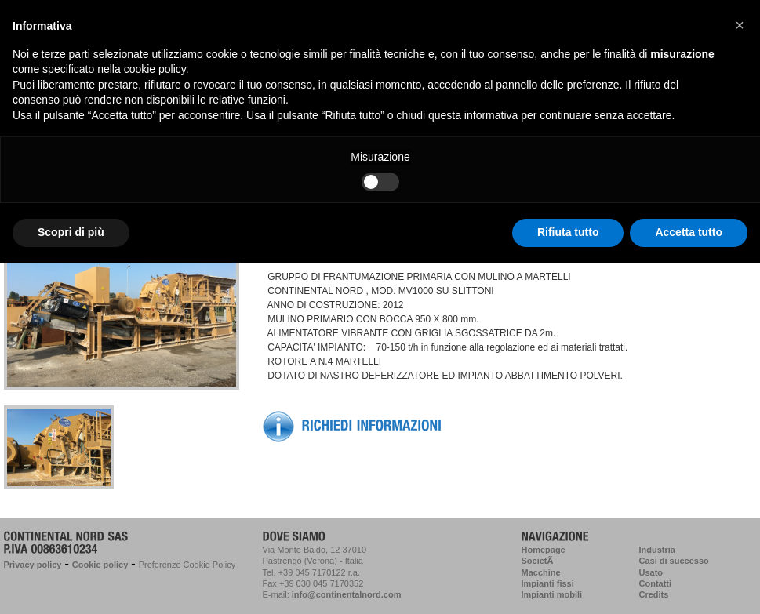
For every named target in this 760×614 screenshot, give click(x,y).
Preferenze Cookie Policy (187, 564)
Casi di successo (674, 560)
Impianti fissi (548, 583)
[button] (739, 25)
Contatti (655, 583)
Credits (654, 594)
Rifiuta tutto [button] (568, 232)
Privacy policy (33, 564)
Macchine (541, 572)
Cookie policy (100, 564)
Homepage (543, 549)
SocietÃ (539, 560)
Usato (651, 572)
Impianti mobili (552, 594)
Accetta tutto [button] (688, 232)
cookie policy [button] (155, 69)
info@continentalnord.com (347, 594)
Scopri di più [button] (71, 232)
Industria (657, 549)
